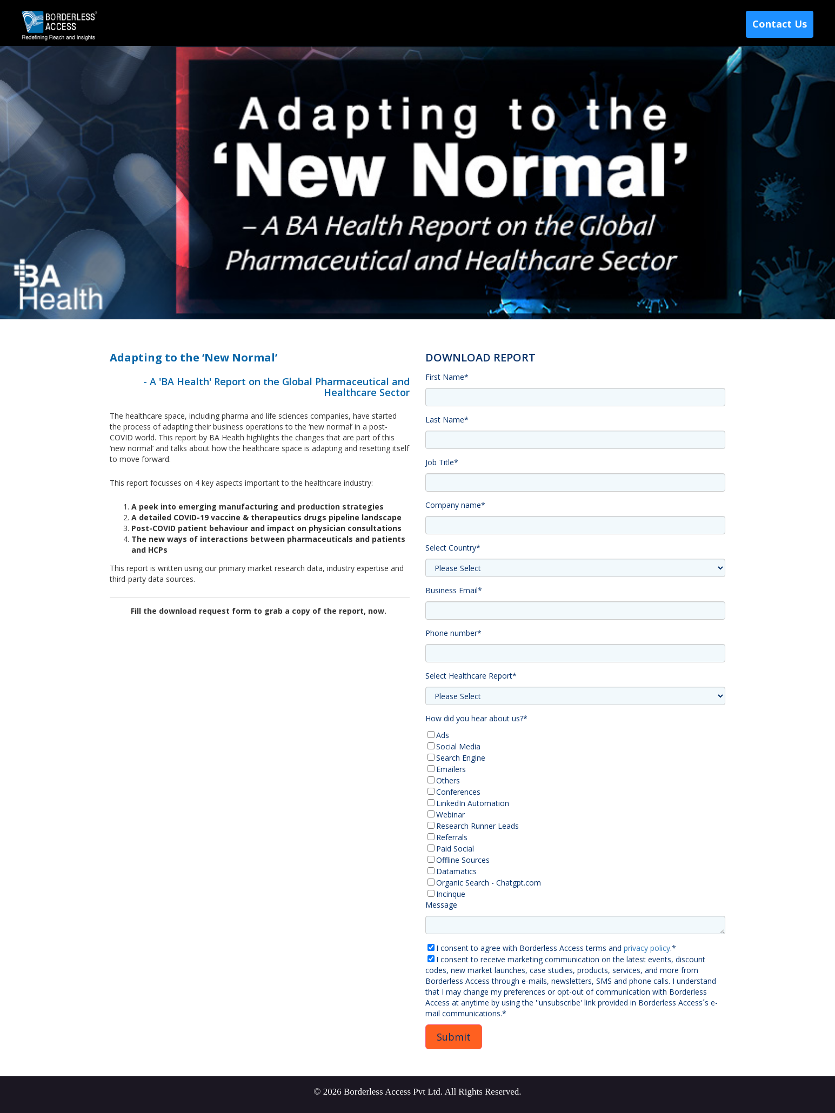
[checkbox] (575, 814)
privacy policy (647, 948)
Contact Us (779, 23)
